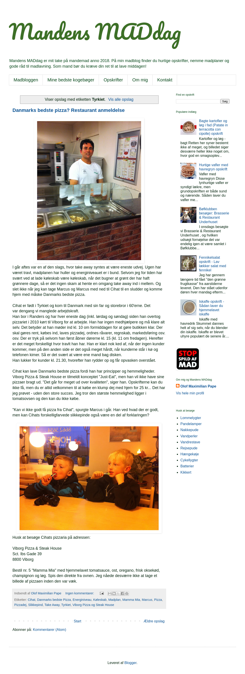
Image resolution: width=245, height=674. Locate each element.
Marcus (147, 599)
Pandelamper (191, 424)
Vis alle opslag (120, 99)
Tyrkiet (66, 605)
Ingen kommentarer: (80, 593)
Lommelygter (190, 418)
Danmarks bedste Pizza (54, 599)
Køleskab (99, 599)
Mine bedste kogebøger (70, 79)
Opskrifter (113, 79)
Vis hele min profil (190, 393)
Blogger (130, 663)
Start (77, 621)
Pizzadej (20, 605)
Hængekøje (189, 454)
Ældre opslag (154, 621)
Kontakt (164, 79)
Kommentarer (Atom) (49, 630)
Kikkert (185, 472)
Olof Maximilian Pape (198, 386)
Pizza (158, 599)
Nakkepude (189, 430)
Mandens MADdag (95, 31)
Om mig (140, 79)
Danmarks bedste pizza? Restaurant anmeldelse (68, 110)
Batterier (187, 466)
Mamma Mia (131, 599)
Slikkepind (35, 605)
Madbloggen (26, 79)
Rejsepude (189, 448)
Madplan (114, 599)
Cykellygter (189, 460)
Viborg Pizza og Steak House (93, 605)
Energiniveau (82, 599)
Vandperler (189, 436)
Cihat (31, 599)
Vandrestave (190, 442)
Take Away (52, 605)
